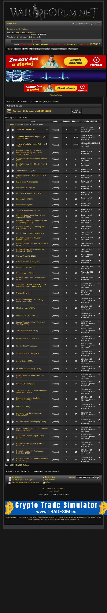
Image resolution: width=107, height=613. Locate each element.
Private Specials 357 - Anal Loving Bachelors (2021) (29, 452)
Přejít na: (72, 478)
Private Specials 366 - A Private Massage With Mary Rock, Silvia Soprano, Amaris (29, 152)
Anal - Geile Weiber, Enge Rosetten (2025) (30, 437)
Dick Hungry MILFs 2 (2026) (27, 338)
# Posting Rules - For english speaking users (29, 137)
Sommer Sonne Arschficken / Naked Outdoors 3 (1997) (30, 216)
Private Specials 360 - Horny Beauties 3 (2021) (32, 244)
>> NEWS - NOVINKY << (27, 130)
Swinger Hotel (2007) (24, 293)
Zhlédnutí (75, 121)
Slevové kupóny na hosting (52, 519)
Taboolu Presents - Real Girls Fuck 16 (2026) (31, 176)
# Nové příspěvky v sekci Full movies (29, 145)
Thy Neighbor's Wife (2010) (27, 331)
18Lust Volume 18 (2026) (26, 171)
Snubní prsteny (90, 517)
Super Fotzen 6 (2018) (25, 273)
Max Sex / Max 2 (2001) (25, 308)
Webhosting (65, 519)
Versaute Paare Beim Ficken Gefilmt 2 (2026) (31, 279)
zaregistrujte (30, 32)
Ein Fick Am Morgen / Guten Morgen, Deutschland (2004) (31, 300)
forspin (19, 124)
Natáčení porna (49, 517)
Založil (55, 121)
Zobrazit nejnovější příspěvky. (17, 29)
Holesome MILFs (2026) (25, 188)
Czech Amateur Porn (70, 517)
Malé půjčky (39, 519)
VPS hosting (59, 517)
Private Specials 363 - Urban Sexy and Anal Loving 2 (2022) (31, 222)
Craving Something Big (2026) (28, 262)
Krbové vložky (74, 519)
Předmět (32, 121)
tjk (7, 124)
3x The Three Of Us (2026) (27, 346)
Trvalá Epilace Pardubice (36, 517)
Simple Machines (60, 488)
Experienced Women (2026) (27, 182)
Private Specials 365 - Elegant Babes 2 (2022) (31, 159)
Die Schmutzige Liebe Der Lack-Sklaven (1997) (29, 414)
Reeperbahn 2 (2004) (24, 205)
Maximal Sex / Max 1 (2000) (27, 316)
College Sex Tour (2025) (25, 384)
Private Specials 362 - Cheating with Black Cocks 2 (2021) (30, 228)
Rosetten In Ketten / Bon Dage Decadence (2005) (28, 399)
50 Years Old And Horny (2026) (28, 369)
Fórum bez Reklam (56, 95)
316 (20, 118)
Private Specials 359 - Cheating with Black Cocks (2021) (30, 250)
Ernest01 (55, 102)
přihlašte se (17, 32)
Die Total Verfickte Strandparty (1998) (31, 422)
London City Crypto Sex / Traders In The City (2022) (30, 323)
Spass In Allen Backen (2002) (28, 210)
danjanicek (12, 124)
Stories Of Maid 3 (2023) (26, 256)
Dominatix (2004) (23, 406)
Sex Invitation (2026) (24, 361)
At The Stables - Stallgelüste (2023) (30, 233)
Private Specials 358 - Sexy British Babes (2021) (29, 444)
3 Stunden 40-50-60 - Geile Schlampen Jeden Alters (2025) (31, 391)
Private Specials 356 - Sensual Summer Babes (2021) (32, 460)
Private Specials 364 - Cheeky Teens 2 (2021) (31, 165)
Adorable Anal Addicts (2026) (27, 353)
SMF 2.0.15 (45, 488)
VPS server (81, 517)
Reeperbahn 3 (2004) (24, 199)
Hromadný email (11, 517)
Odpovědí (66, 121)
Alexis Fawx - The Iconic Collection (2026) (30, 376)
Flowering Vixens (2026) (25, 267)
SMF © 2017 (52, 488)
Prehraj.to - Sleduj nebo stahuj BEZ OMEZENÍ (32, 111)
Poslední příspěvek (91, 121)
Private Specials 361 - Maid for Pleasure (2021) (28, 239)
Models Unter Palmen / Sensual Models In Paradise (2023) (32, 429)
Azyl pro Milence (22, 517)
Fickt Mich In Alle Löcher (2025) (28, 193)
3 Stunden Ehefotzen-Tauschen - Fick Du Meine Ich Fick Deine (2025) (31, 285)
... (18, 118)
